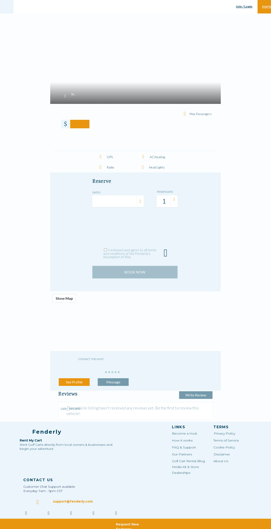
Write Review (187, 378)
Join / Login (244, 6)
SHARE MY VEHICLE (146, 7)
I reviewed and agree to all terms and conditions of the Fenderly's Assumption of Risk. (129, 253)
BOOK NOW (134, 269)
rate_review (63, 402)
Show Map (64, 295)
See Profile (74, 378)
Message (113, 378)
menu (264, 6)
